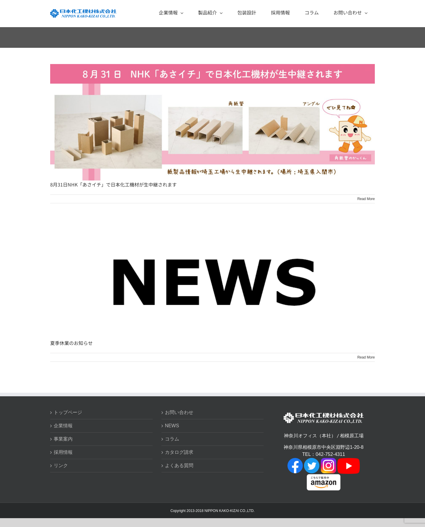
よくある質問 (179, 465)
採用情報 (63, 452)
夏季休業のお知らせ (71, 342)
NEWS (172, 425)
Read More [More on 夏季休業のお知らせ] (366, 357)
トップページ (68, 412)
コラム (172, 438)
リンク (61, 465)
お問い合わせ (179, 412)
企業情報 (63, 425)
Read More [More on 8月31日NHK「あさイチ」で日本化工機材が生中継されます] (366, 199)
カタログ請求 (179, 452)
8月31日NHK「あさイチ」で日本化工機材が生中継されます (113, 184)
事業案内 (63, 438)
